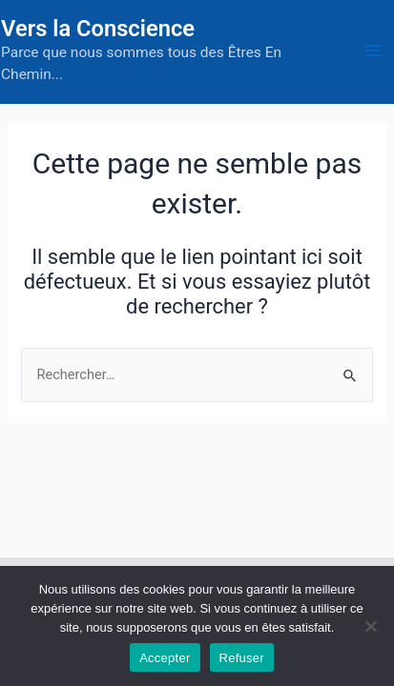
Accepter (164, 658)
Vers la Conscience (98, 28)
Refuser (241, 658)
